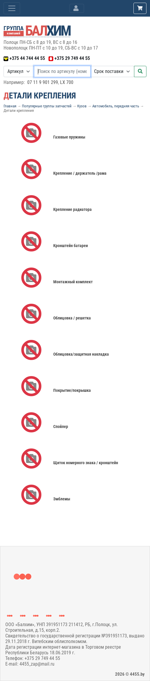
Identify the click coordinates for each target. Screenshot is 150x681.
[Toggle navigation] (77, 8)
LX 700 (66, 82)
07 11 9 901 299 (42, 82)
